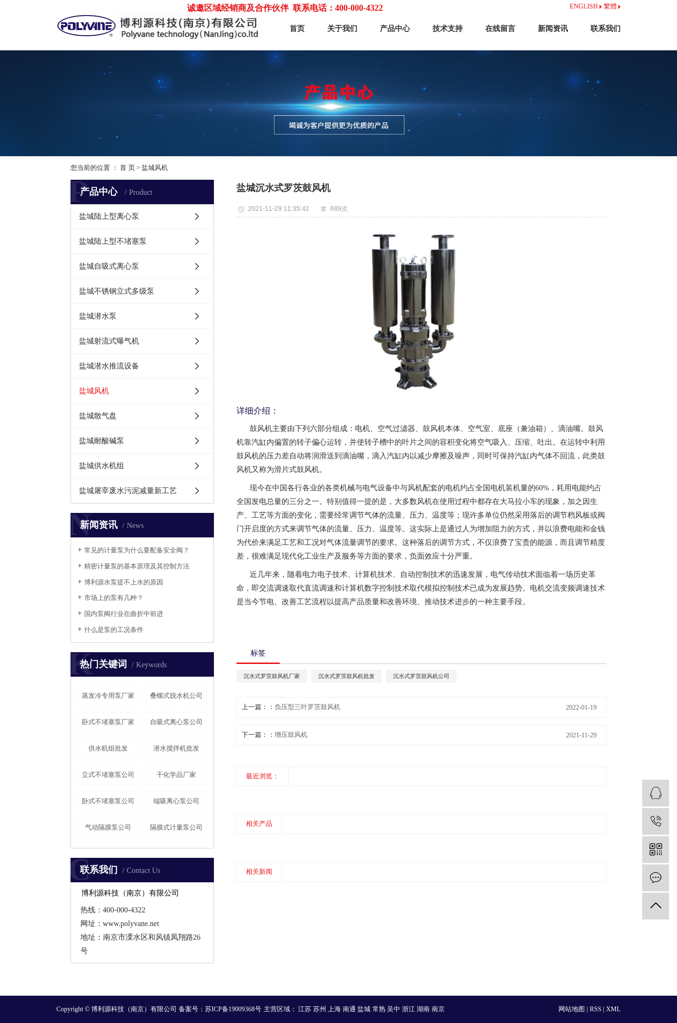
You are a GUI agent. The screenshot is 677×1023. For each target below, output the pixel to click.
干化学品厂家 (176, 774)
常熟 (379, 1009)
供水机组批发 (108, 748)
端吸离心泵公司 (176, 801)
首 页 (127, 167)
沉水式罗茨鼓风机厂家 (272, 676)
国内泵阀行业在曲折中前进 (123, 613)
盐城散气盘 (98, 416)
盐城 (363, 1009)
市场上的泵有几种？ (113, 597)
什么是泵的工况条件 (113, 629)
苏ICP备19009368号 (233, 1009)
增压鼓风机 (291, 734)
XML (613, 1009)
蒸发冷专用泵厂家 (108, 695)
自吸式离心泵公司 (176, 722)
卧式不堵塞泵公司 (108, 801)
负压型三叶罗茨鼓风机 (307, 707)
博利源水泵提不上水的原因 (123, 582)
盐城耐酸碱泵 (101, 441)
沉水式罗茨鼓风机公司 (421, 676)
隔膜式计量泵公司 (176, 827)
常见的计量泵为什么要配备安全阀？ (136, 550)
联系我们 (605, 28)
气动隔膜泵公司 (108, 827)
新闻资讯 (553, 28)
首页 (297, 28)
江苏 (304, 1009)
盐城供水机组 (101, 466)
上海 (334, 1009)
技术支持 (448, 28)
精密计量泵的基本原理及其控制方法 (136, 566)
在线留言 (500, 28)
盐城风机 (155, 167)
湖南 (423, 1009)
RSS (595, 1009)
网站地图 (572, 1009)
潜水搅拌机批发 (176, 748)
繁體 (612, 6)
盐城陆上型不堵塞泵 (113, 241)
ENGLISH (586, 6)
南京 (438, 1009)
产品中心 (395, 28)
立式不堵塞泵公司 (108, 774)
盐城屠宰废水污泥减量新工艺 (128, 491)
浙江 (408, 1009)
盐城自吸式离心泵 (109, 266)
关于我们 (342, 28)
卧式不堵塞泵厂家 (108, 722)
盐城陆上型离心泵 (109, 216)
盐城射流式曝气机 (109, 341)
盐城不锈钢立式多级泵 (116, 291)
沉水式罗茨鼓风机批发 (346, 676)
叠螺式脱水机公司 (176, 695)
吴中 (393, 1009)
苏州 (319, 1009)
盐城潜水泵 (98, 316)
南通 (349, 1009)
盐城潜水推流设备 (109, 366)
